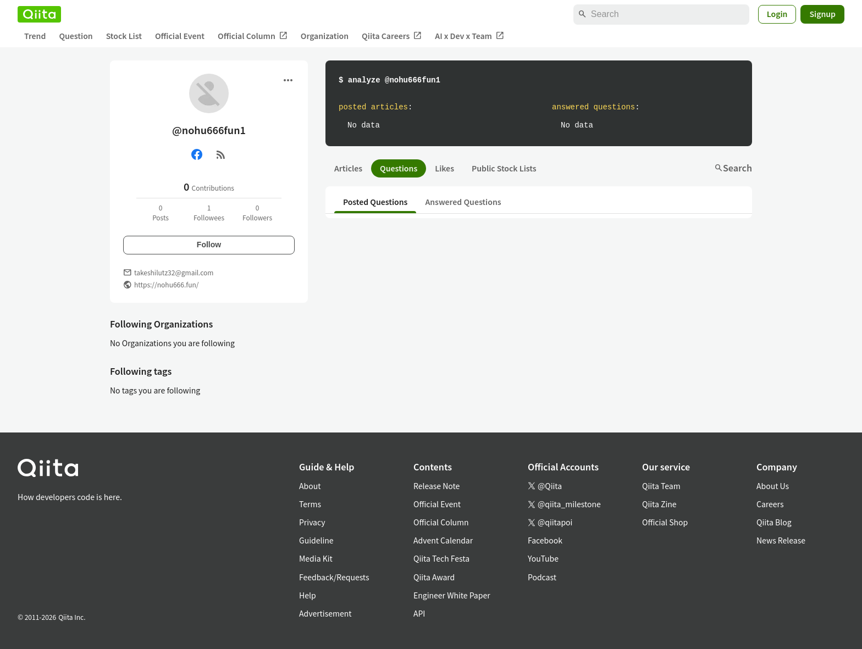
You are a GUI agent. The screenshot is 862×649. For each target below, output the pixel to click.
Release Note (436, 485)
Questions (398, 168)
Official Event (180, 35)
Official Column (253, 36)
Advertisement (325, 613)
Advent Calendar (443, 540)
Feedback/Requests (334, 577)
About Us (772, 485)
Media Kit (316, 558)
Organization (325, 35)
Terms (310, 503)
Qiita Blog (774, 522)
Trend (35, 35)
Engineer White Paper (451, 595)
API (419, 613)
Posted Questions (375, 201)
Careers (769, 503)
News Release (780, 540)
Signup (822, 13)
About (310, 485)
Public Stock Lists (504, 168)
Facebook (545, 540)
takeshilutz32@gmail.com (173, 272)
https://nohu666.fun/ (166, 284)
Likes (444, 168)
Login (777, 13)
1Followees (209, 212)
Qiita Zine (659, 503)
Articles (348, 168)
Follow (209, 244)
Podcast (542, 577)
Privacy (312, 522)
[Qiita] (39, 14)
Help (307, 595)
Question (75, 35)
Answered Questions (463, 201)
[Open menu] (288, 80)
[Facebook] (197, 154)
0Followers (257, 212)
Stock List (124, 35)
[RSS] (221, 154)
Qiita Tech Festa (441, 558)
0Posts (160, 212)
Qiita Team (661, 485)
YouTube (543, 558)
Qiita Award (434, 577)
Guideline (316, 540)
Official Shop (665, 522)
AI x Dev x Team (469, 36)
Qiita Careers (392, 36)
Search (733, 167)
